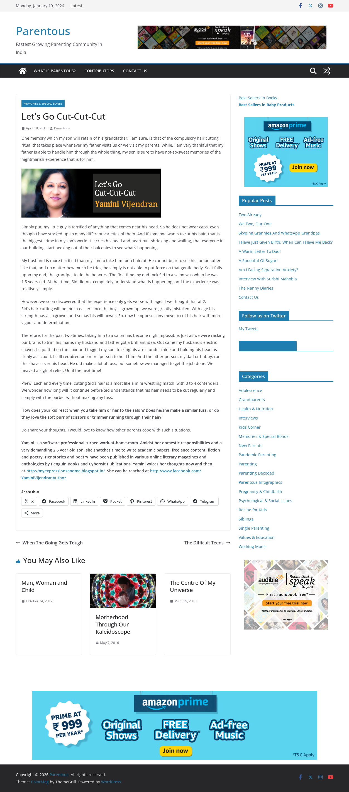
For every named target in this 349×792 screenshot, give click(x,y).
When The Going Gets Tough (49, 543)
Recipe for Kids (253, 509)
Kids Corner (250, 427)
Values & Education (257, 537)
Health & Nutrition (256, 408)
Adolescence (250, 390)
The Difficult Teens (207, 543)
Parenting (248, 464)
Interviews (248, 418)
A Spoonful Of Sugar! (258, 260)
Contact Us (135, 70)
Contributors (99, 70)
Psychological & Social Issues (265, 500)
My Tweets (248, 328)
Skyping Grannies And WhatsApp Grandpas (279, 233)
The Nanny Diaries (256, 288)
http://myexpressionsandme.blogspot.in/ (65, 470)
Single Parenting (254, 528)
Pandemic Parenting (257, 454)
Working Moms (253, 546)
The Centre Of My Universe (192, 586)
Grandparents (252, 399)
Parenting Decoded (256, 473)
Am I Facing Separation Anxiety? (268, 269)
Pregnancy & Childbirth (260, 491)
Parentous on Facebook (267, 346)
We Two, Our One (255, 223)
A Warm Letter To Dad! (260, 251)
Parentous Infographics (260, 482)
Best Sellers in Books (258, 97)
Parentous (43, 30)
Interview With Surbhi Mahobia (268, 279)
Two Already (250, 214)
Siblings (246, 519)
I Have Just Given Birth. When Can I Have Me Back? (286, 242)
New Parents (250, 445)
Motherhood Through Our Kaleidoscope (113, 624)
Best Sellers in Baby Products (266, 104)
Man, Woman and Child (44, 586)
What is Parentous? (54, 70)
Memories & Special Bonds (43, 103)
